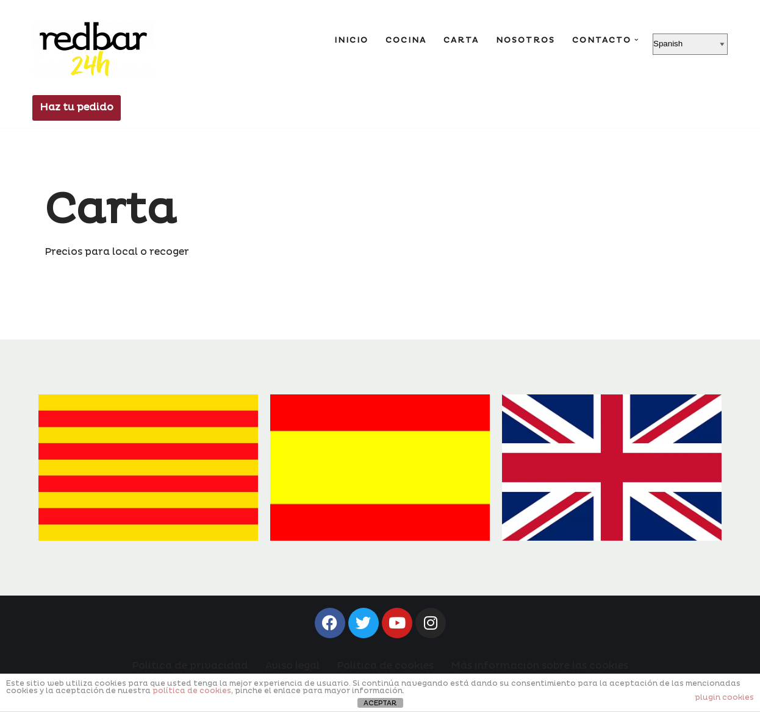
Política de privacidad (190, 666)
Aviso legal (292, 666)
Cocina (405, 40)
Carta (461, 40)
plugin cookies (724, 697)
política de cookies (191, 691)
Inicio (351, 40)
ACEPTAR (380, 703)
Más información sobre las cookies (539, 666)
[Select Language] (690, 44)
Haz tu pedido (76, 107)
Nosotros (525, 40)
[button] (636, 40)
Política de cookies (385, 666)
